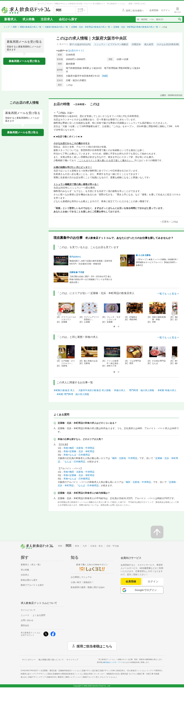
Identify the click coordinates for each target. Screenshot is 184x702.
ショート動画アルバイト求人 (96, 677)
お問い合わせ (27, 620)
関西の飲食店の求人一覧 (30, 27)
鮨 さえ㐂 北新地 (143, 255)
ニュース (25, 615)
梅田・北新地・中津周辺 (124, 458)
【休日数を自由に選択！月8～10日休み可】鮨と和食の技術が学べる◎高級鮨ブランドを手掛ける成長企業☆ (90, 279)
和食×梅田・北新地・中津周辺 (79, 448)
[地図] (105, 76)
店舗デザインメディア (42, 677)
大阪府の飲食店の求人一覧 (56, 27)
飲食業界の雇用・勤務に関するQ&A (88, 587)
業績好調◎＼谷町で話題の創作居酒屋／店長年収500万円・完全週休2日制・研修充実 (90, 262)
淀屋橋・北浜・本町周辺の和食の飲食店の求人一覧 (135, 27)
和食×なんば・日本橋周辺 (77, 454)
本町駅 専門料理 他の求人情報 (73, 394)
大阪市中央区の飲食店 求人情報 (94, 390)
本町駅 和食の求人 (167, 390)
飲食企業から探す (29, 580)
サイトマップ (72, 659)
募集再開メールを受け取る (24, 61)
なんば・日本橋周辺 (75, 461)
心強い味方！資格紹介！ (82, 582)
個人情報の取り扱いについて (51, 659)
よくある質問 (39, 615)
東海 (77, 546)
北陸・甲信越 (112, 546)
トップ (7, 27)
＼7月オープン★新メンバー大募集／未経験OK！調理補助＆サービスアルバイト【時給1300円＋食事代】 (157, 262)
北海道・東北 (96, 546)
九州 (85, 546)
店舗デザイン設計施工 (98, 670)
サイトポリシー (29, 659)
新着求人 (10, 19)
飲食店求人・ (130, 670)
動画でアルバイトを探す (32, 585)
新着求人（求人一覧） (31, 564)
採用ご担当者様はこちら (94, 646)
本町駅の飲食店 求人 (64, 390)
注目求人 (47, 19)
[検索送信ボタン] (179, 19)
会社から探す (68, 19)
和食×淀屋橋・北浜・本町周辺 (79, 451)
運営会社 (25, 625)
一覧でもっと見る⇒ (168, 293)
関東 (60, 546)
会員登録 (131, 581)
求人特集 (28, 19)
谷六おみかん (75, 257)
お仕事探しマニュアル (81, 577)
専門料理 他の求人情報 (141, 390)
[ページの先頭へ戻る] (157, 532)
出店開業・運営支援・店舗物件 (60, 670)
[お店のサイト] (76, 50)
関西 (15, 27)
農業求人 (66, 677)
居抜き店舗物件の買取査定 (69, 674)
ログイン (153, 581)
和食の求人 (119, 390)
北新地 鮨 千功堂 (76, 272)
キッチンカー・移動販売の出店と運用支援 (115, 674)
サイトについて (28, 610)
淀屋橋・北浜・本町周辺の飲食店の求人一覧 (90, 27)
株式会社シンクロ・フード (113, 662)
